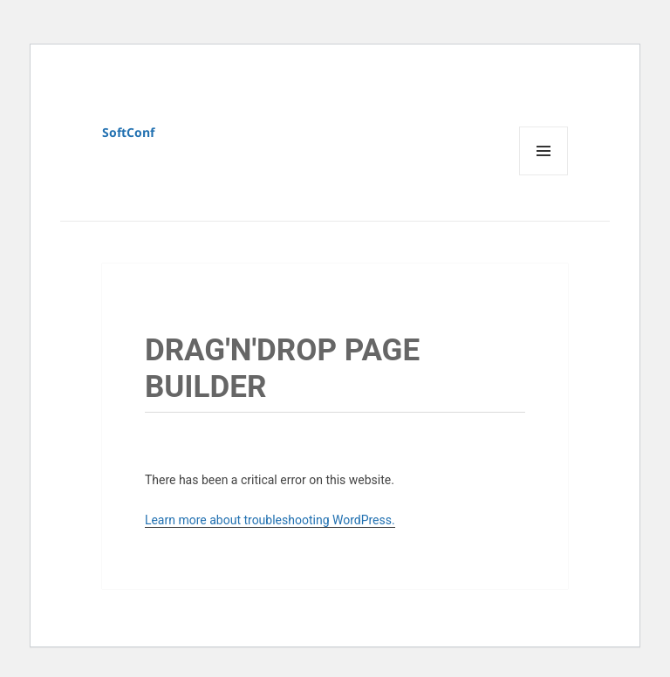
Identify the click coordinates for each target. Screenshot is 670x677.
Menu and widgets (544, 174)
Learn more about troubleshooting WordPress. (270, 520)
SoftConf (128, 132)
